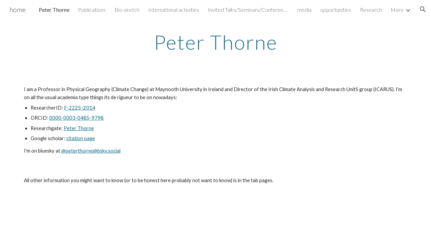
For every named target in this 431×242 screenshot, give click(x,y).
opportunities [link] (335, 9)
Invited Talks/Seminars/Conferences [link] (248, 9)
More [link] (397, 9)
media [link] (304, 9)
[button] (423, 9)
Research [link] (371, 9)
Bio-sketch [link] (126, 9)
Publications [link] (92, 9)
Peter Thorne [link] (54, 9)
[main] (215, 42)
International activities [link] (173, 9)
